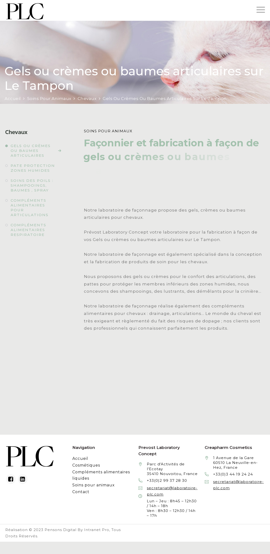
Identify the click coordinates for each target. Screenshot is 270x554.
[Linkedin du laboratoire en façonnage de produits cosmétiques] (22, 479)
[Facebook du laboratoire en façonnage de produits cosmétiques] (11, 479)
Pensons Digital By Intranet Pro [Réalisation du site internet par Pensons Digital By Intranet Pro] (77, 529)
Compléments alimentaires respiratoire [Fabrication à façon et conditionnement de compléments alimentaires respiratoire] (28, 230)
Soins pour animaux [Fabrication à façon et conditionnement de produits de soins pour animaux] (93, 485)
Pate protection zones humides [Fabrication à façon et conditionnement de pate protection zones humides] (33, 168)
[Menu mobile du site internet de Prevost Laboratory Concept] (261, 10)
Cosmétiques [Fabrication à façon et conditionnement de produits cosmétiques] (86, 465)
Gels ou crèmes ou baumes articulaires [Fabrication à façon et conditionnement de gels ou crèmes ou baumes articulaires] (31, 150)
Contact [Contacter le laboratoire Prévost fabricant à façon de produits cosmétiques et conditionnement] (80, 492)
